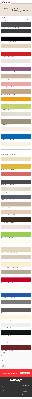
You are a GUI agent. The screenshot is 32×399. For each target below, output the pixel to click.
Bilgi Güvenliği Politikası (9, 394)
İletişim (3, 390)
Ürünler (3, 386)
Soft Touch (4, 366)
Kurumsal (3, 385)
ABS (2, 358)
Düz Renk (3, 359)
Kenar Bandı (2, 355)
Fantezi (3, 364)
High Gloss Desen (5, 363)
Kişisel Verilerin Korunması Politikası (17, 394)
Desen (3, 360)
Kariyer (3, 389)
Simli (3, 365)
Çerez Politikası (24, 394)
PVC (12, 385)
